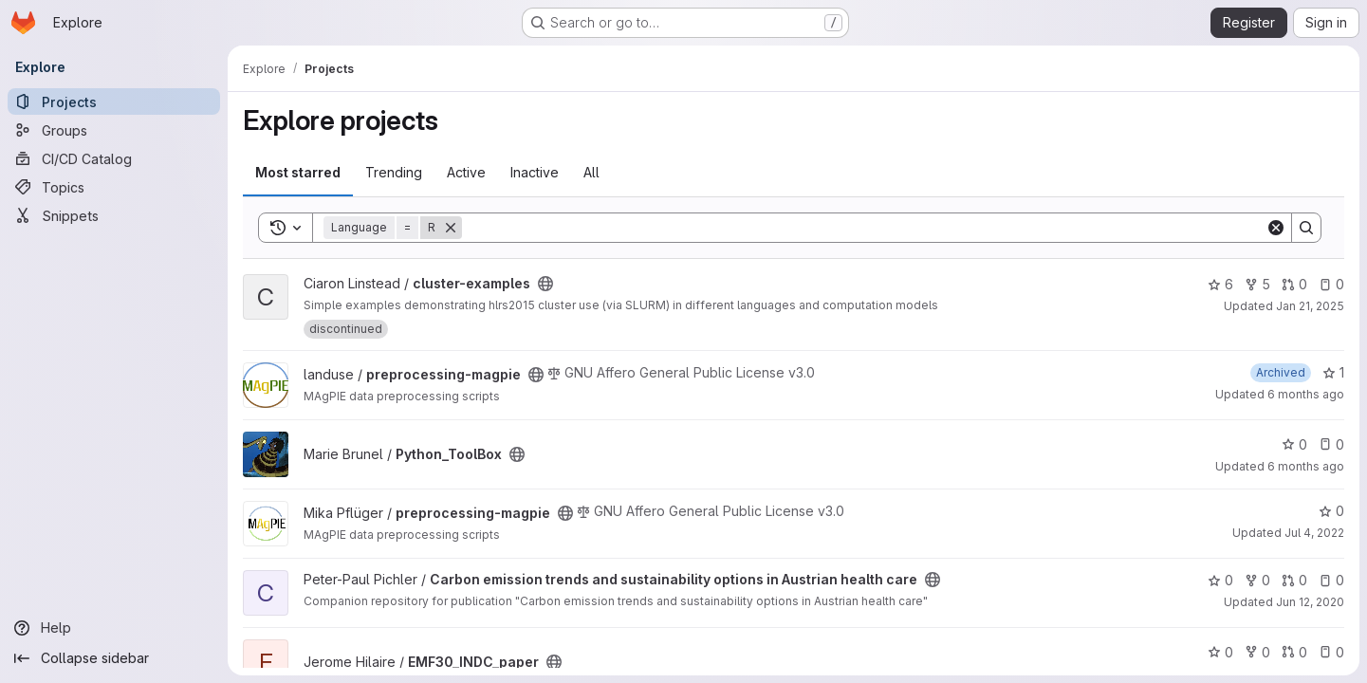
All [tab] (591, 172)
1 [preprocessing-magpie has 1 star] (1333, 372)
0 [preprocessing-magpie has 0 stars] (1331, 511)
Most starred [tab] (298, 172)
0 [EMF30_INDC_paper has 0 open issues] (1331, 652)
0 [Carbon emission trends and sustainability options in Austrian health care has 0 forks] (1257, 580)
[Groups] (114, 130)
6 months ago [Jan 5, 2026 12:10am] (1305, 466)
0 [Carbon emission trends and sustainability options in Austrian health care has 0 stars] (1220, 580)
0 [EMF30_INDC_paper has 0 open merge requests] (1294, 652)
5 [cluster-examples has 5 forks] (1257, 284)
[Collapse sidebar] (114, 658)
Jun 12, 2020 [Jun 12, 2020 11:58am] (1310, 602)
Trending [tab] (393, 172)
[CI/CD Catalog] (114, 158)
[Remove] (450, 227)
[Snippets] (114, 215)
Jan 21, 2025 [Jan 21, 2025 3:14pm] (1310, 306)
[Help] (114, 628)
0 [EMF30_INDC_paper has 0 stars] (1220, 652)
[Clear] (1276, 227)
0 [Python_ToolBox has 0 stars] (1294, 444)
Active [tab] (466, 172)
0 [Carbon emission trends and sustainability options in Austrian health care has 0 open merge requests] (1294, 580)
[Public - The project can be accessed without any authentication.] (545, 283)
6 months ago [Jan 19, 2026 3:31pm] (1305, 394)
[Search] (864, 227)
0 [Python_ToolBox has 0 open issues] (1331, 444)
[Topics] (114, 187)
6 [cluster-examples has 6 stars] (1220, 284)
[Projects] (114, 101)
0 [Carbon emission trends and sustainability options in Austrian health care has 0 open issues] (1331, 580)
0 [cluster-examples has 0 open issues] (1331, 284)
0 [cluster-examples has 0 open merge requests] (1294, 284)
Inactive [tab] (534, 172)
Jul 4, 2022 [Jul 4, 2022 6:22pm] (1314, 533)
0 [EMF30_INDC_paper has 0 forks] (1257, 652)
